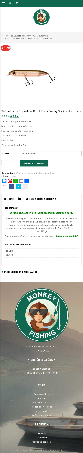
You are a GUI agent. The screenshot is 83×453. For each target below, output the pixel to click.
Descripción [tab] (12, 199)
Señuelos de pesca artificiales (24, 36)
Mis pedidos (41, 437)
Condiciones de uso (41, 402)
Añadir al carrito (34, 163)
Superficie (43, 36)
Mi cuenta (41, 433)
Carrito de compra (41, 442)
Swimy (14, 176)
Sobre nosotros (41, 394)
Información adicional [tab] (41, 199)
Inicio (6, 36)
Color (5, 153)
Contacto (41, 398)
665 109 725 (44, 350)
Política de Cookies (41, 415)
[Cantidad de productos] (7, 162)
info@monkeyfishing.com (44, 346)
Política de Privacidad (41, 406)
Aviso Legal (41, 411)
